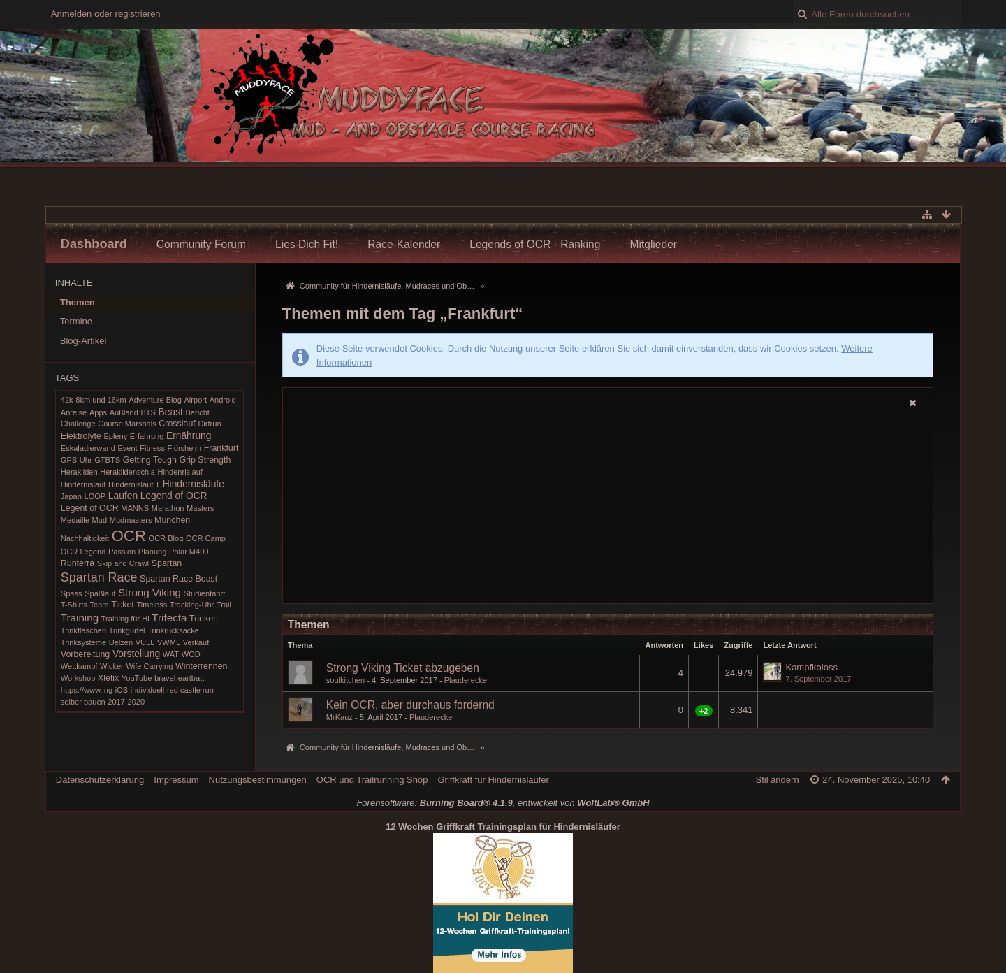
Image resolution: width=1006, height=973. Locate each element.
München (172, 520)
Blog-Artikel (83, 341)
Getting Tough (150, 460)
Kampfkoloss (811, 667)
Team (98, 604)
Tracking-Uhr (192, 604)
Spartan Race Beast (178, 579)
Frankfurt (221, 448)
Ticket (122, 605)
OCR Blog (166, 538)
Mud (100, 520)
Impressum (176, 779)
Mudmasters (131, 520)
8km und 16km (100, 400)
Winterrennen (201, 666)
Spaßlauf (100, 593)
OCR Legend (83, 551)
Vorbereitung (85, 654)
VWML (168, 642)
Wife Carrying (149, 666)
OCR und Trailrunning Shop (372, 779)
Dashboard (94, 244)
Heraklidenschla (127, 472)
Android (223, 400)
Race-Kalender (403, 244)
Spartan (167, 563)
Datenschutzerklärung (100, 779)
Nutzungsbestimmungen (258, 779)
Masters (200, 508)
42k (67, 400)
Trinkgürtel (127, 630)
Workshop (78, 678)
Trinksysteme (83, 642)
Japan (71, 496)
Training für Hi (125, 618)
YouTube (137, 678)
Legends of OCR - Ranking (534, 244)
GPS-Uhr (76, 460)
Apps (98, 412)
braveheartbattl (180, 678)
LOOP (95, 496)
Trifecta (169, 618)
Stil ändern (777, 779)
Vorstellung (136, 653)
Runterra (77, 563)
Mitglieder (653, 244)
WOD (191, 654)
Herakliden (79, 472)
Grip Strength (205, 460)
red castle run (190, 690)
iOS (121, 690)
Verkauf (196, 642)
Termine (76, 321)
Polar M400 (189, 551)
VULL (145, 642)
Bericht (198, 412)
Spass (71, 593)
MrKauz (339, 717)
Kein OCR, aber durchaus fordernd (410, 705)
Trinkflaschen (83, 630)
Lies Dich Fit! (306, 244)
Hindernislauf (83, 484)
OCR (129, 536)
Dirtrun (209, 423)
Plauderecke (465, 680)
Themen (77, 302)
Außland (124, 412)
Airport (195, 400)
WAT (171, 654)
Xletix (108, 678)
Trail (224, 604)
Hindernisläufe (193, 483)
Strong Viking (149, 592)
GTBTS (107, 460)
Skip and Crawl (123, 563)
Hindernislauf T (134, 484)
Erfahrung (147, 436)
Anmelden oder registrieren (106, 13)
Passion (122, 551)
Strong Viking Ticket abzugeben (402, 668)
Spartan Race (99, 577)
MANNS (135, 508)
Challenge (78, 423)
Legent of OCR (90, 508)
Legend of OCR (173, 495)
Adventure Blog (155, 400)
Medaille (75, 520)
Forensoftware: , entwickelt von (502, 803)
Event (127, 448)
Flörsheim (185, 448)
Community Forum (201, 244)
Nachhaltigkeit (85, 538)
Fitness (152, 448)
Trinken (203, 619)
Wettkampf (79, 666)
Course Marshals (127, 423)
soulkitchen (345, 680)
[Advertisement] (608, 507)
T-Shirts (74, 604)
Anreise (74, 412)
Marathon (168, 508)
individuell (148, 690)
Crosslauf (177, 423)
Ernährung (188, 435)
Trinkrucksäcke (173, 630)
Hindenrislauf (179, 472)
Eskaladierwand (88, 448)
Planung (152, 551)
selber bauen (83, 702)
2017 (116, 702)
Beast (171, 411)
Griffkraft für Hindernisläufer (492, 779)
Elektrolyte (81, 436)
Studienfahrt (205, 593)
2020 (136, 702)
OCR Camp (206, 538)
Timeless (151, 604)
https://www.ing (86, 690)
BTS (147, 412)
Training (80, 618)
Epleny (115, 436)
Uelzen (121, 642)
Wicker (112, 666)
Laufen (123, 495)
